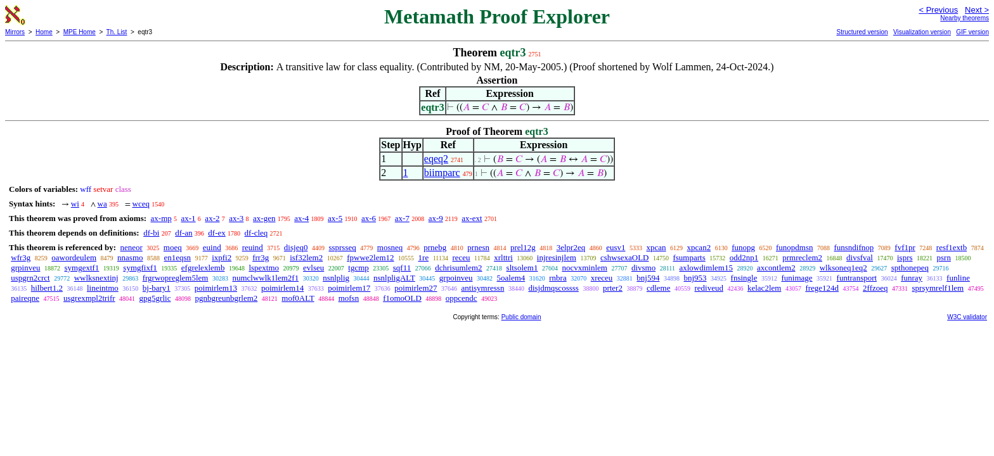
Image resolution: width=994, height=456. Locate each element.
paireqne (25, 298)
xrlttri (503, 257)
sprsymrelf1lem (938, 288)
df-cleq (256, 233)
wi (75, 203)
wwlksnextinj (96, 277)
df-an (183, 233)
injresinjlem (556, 257)
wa (102, 203)
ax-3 (236, 218)
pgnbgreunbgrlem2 (226, 298)
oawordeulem (73, 257)
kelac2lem (764, 288)
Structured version (862, 31)
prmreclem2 (802, 257)
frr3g (260, 257)
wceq (141, 203)
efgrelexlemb (203, 267)
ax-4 (301, 218)
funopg (743, 247)
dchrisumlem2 (458, 267)
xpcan (656, 247)
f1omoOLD (402, 298)
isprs (905, 257)
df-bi (151, 233)
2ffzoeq (875, 288)
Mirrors (15, 31)
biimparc (442, 172)
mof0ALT (297, 298)
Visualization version (922, 31)
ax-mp (161, 218)
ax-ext (472, 218)
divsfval (859, 257)
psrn (944, 257)
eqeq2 (436, 158)
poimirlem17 (349, 288)
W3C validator (967, 317)
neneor (131, 247)
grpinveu (25, 267)
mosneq (390, 247)
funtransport (857, 277)
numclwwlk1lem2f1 (265, 277)
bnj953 (694, 277)
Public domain (521, 317)
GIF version (972, 31)
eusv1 (615, 247)
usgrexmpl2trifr (89, 298)
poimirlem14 (282, 288)
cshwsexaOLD (624, 257)
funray (911, 277)
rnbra (557, 277)
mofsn (349, 298)
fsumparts (689, 257)
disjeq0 (296, 247)
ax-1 (188, 218)
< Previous (938, 10)
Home (44, 31)
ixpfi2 (221, 257)
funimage (797, 277)
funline (958, 277)
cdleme (659, 288)
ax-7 (402, 218)
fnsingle (744, 277)
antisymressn (483, 288)
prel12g (523, 247)
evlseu (313, 267)
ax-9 (436, 218)
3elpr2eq (571, 247)
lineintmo (103, 288)
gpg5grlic (155, 298)
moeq (173, 247)
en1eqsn (177, 257)
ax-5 (335, 218)
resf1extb (951, 247)
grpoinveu (456, 277)
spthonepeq (910, 267)
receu (461, 257)
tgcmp (358, 267)
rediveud (708, 288)
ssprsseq (342, 247)
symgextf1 (81, 267)
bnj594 (647, 277)
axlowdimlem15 (706, 267)
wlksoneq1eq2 (843, 267)
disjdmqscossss (553, 288)
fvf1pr (904, 247)
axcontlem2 (776, 267)
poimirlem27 (415, 288)
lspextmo (263, 267)
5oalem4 (511, 277)
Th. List (116, 31)
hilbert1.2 (47, 288)
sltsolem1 (522, 267)
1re (423, 257)
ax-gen (264, 218)
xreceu (602, 277)
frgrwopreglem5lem (176, 277)
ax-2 (212, 218)
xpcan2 (699, 247)
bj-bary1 (157, 288)
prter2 (613, 288)
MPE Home (79, 31)
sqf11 (402, 267)
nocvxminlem (584, 267)
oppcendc (461, 298)
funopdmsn (794, 247)
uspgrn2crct (30, 277)
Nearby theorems (964, 18)
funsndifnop (854, 247)
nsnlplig (336, 277)
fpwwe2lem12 (370, 257)
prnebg (434, 247)
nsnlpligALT (394, 277)
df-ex (216, 233)
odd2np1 (744, 257)
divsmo (643, 267)
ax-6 (368, 218)
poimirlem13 (216, 288)
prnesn (478, 247)
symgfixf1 (140, 267)
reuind (252, 247)
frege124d (822, 288)
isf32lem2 (306, 257)
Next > (977, 10)
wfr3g (20, 257)
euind (212, 247)
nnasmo (130, 257)
